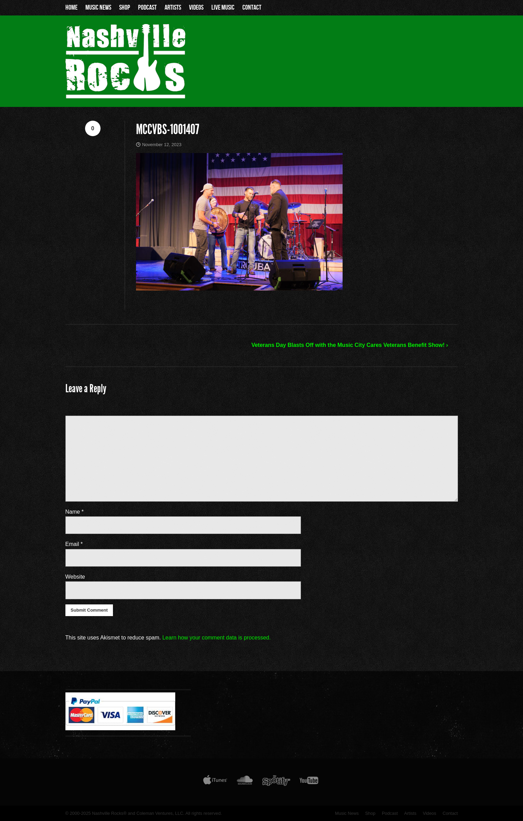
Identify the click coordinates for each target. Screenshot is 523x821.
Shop (124, 7)
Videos (196, 7)
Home (71, 7)
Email (74, 544)
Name (74, 512)
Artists (173, 7)
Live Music (222, 7)
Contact (251, 7)
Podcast (147, 7)
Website (75, 577)
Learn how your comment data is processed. (216, 638)
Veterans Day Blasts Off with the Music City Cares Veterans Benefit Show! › (349, 345)
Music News (98, 7)
